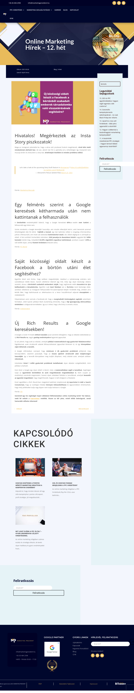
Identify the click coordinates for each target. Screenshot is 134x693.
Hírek (60, 69)
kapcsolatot (35, 398)
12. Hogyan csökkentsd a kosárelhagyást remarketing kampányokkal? (110, 132)
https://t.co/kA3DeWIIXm (80, 167)
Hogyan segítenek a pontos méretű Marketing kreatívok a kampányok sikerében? (29, 485)
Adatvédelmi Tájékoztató (66, 684)
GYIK (11, 18)
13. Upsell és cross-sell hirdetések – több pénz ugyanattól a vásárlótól (108, 123)
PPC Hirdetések (16, 10)
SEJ (21, 392)
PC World (23, 247)
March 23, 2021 (67, 173)
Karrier (58, 10)
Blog (65, 10)
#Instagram (65, 167)
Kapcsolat (74, 10)
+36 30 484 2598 (22, 655)
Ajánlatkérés (77, 642)
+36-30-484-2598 (15, 3)
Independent (25, 309)
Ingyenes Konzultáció (80, 648)
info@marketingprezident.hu (39, 3)
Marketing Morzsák (27, 190)
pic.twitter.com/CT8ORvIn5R (54, 170)
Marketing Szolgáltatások (38, 10)
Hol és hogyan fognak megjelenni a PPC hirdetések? (64, 484)
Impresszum (94, 684)
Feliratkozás (110, 168)
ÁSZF (40, 684)
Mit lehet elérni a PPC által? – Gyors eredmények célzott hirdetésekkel (29, 533)
